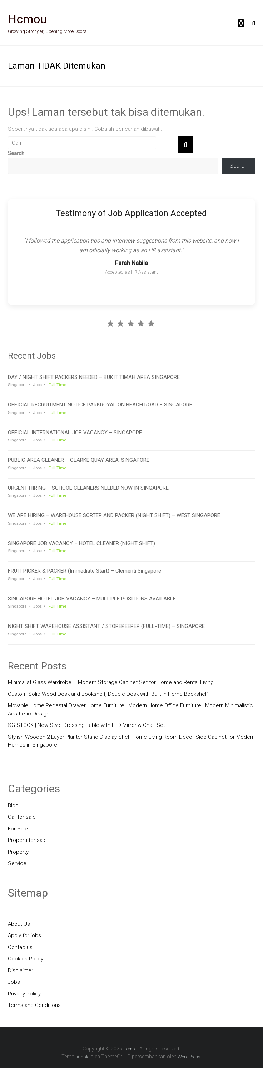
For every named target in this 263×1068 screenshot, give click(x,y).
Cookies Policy (25, 958)
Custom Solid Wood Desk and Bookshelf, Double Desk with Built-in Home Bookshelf (108, 694)
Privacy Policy (24, 993)
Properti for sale (27, 840)
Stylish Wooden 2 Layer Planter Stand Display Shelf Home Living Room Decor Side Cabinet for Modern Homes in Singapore (131, 741)
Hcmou (27, 19)
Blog (13, 805)
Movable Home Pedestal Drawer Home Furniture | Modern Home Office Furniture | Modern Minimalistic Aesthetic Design (130, 709)
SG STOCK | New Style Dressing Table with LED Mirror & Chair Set (86, 725)
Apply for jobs (24, 935)
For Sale (18, 828)
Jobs (14, 982)
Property (18, 852)
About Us (19, 924)
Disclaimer (20, 970)
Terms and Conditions (34, 1005)
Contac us (20, 947)
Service (17, 863)
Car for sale (22, 817)
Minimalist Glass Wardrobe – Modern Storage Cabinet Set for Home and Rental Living (111, 682)
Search (16, 153)
